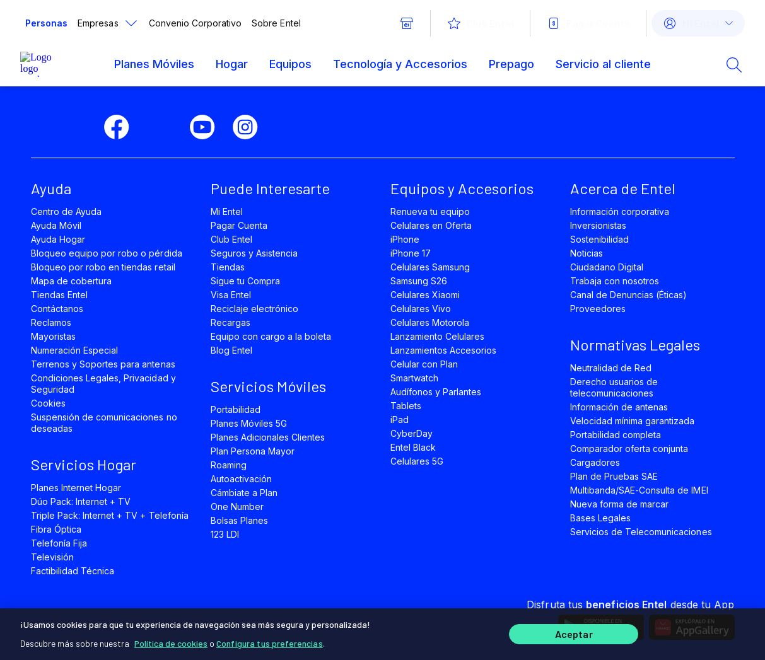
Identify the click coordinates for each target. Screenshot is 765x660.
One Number (237, 506)
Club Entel (231, 239)
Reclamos (51, 322)
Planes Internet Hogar (76, 487)
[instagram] (250, 127)
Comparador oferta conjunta (629, 448)
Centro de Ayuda (66, 211)
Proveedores (598, 308)
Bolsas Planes (239, 520)
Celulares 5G (416, 461)
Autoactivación (241, 478)
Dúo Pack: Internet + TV (81, 501)
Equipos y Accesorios (462, 188)
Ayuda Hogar (58, 239)
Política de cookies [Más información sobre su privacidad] (170, 640)
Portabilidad (235, 409)
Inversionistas (598, 225)
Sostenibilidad (599, 239)
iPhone (404, 239)
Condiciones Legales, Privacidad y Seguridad (103, 384)
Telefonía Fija (59, 543)
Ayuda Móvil (56, 225)
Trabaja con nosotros (615, 280)
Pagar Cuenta (239, 225)
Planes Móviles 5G (249, 423)
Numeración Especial (75, 350)
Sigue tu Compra (246, 280)
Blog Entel (231, 350)
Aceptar (574, 633)
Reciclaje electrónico (255, 308)
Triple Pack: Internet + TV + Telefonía (110, 515)
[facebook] (121, 127)
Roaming (229, 465)
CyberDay (411, 433)
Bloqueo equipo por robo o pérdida (106, 253)
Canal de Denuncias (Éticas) (628, 294)
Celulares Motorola (430, 322)
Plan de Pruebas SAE (614, 476)
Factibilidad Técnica (73, 570)
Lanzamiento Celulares (437, 336)
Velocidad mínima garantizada (632, 420)
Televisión (52, 557)
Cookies (48, 403)
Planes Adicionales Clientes (268, 437)
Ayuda (51, 188)
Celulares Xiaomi (425, 294)
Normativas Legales (635, 344)
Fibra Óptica (56, 529)
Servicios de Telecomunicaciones (641, 531)
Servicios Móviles (268, 386)
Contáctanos (57, 308)
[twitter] (164, 127)
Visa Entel (231, 294)
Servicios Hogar (83, 464)
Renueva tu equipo (430, 211)
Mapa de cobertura (71, 280)
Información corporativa (620, 211)
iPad (399, 419)
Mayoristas (53, 336)
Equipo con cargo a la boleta (271, 336)
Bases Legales (600, 517)
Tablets (405, 405)
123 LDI (225, 534)
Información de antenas (619, 407)
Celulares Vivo (421, 308)
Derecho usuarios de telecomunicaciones (614, 387)
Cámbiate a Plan (244, 492)
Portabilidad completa (616, 434)
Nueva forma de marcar (619, 504)
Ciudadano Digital (607, 267)
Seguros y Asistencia (254, 253)
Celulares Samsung (430, 267)
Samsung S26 (418, 280)
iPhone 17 (410, 253)
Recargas (230, 322)
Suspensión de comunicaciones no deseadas (104, 423)
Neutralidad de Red (611, 367)
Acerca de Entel (622, 188)
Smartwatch (414, 378)
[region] (382, 633)
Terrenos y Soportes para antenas (103, 364)
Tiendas (228, 267)
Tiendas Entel (59, 294)
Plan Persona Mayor (253, 451)
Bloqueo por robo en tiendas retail (103, 267)
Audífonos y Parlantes (436, 391)
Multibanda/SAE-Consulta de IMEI (639, 490)
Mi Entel (227, 211)
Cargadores (595, 462)
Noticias (586, 253)
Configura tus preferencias (269, 640)
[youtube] (207, 127)
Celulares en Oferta (431, 225)
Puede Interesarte (270, 188)
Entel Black (413, 447)
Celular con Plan (424, 364)
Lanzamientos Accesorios (443, 350)
